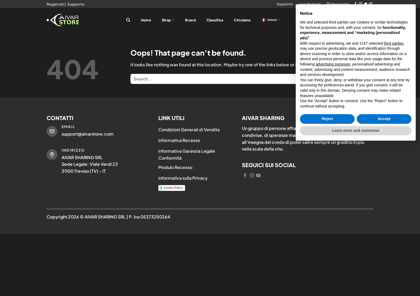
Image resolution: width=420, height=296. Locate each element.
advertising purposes (333, 215)
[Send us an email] (370, 4)
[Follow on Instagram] (360, 4)
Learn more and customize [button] (355, 281)
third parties (393, 194)
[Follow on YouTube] (258, 175)
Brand (190, 20)
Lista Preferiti (310, 4)
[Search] (128, 20)
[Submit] (368, 79)
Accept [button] (384, 270)
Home (146, 20)
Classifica (215, 20)
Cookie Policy (173, 187)
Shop (168, 19)
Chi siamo (242, 20)
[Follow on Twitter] (365, 4)
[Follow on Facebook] (355, 4)
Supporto (75, 4)
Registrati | (56, 4)
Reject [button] (327, 270)
